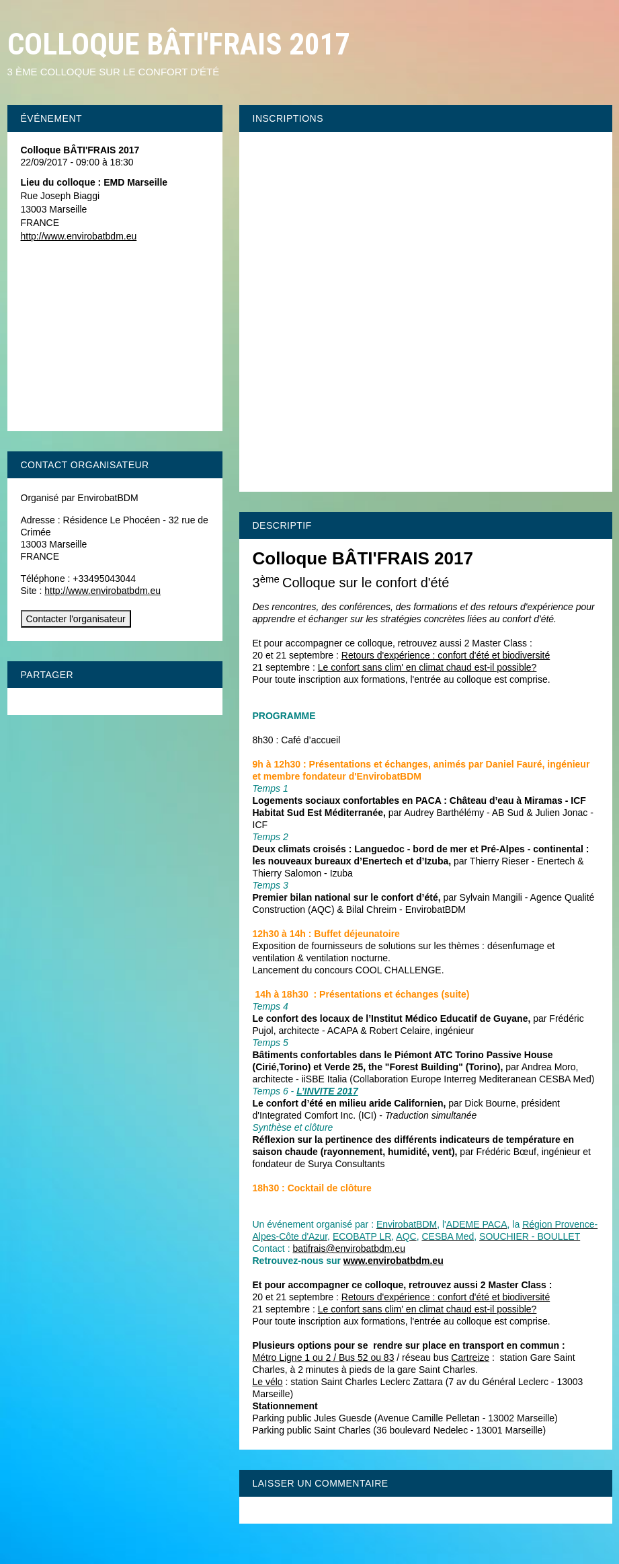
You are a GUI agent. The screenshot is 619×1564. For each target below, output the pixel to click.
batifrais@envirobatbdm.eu (348, 1248)
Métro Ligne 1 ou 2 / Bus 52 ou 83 (324, 1357)
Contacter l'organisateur (76, 618)
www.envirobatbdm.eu (393, 1260)
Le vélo (268, 1381)
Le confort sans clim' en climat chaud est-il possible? (427, 667)
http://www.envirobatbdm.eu (79, 236)
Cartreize (470, 1357)
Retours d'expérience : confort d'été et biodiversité (445, 655)
